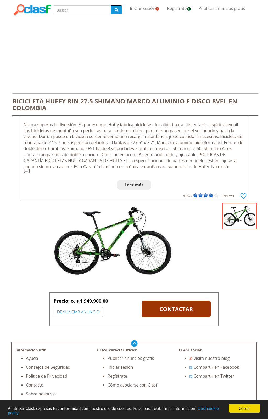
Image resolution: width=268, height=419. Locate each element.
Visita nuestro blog (209, 358)
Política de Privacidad (46, 376)
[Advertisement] (134, 55)
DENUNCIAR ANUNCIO (78, 312)
